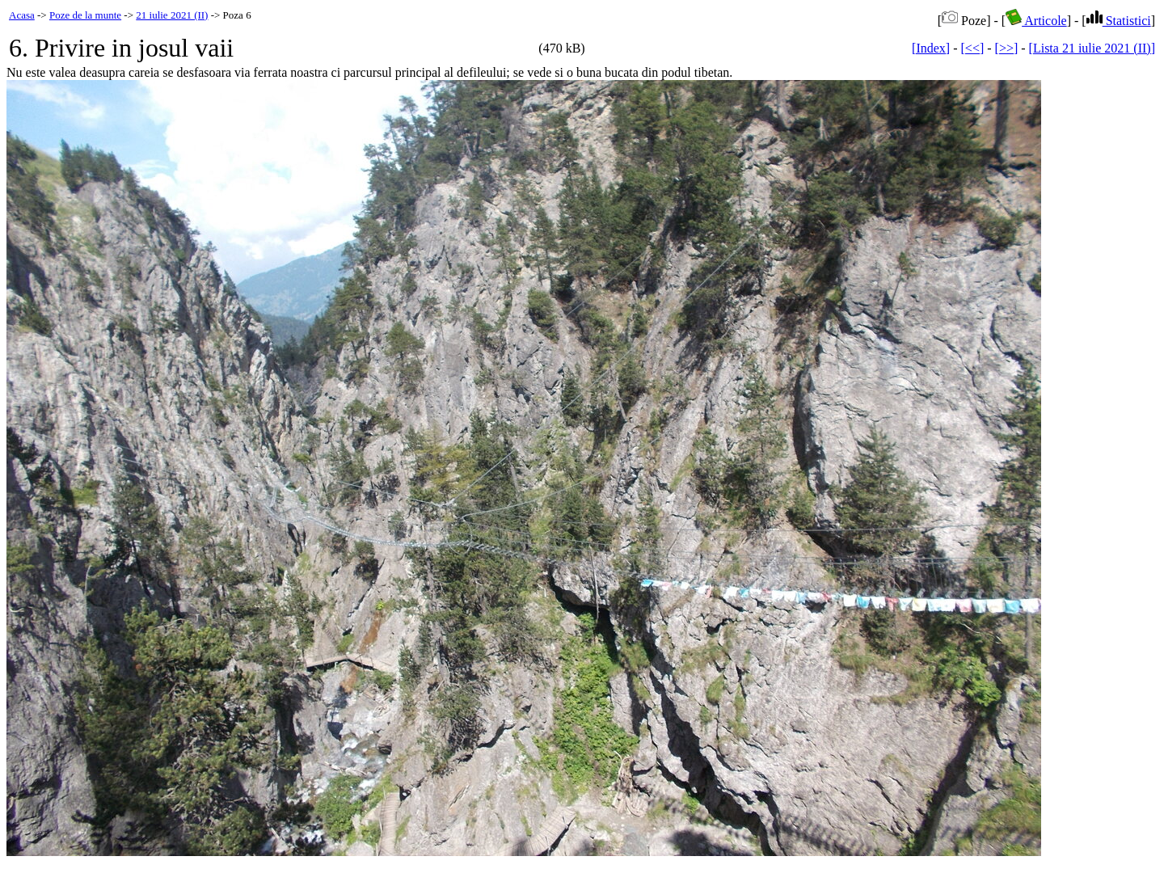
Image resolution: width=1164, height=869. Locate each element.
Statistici (1118, 20)
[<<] (973, 48)
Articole (1036, 20)
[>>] (1006, 48)
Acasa (22, 15)
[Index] (931, 48)
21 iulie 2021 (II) (172, 15)
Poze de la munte (85, 15)
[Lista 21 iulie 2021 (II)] (1092, 48)
